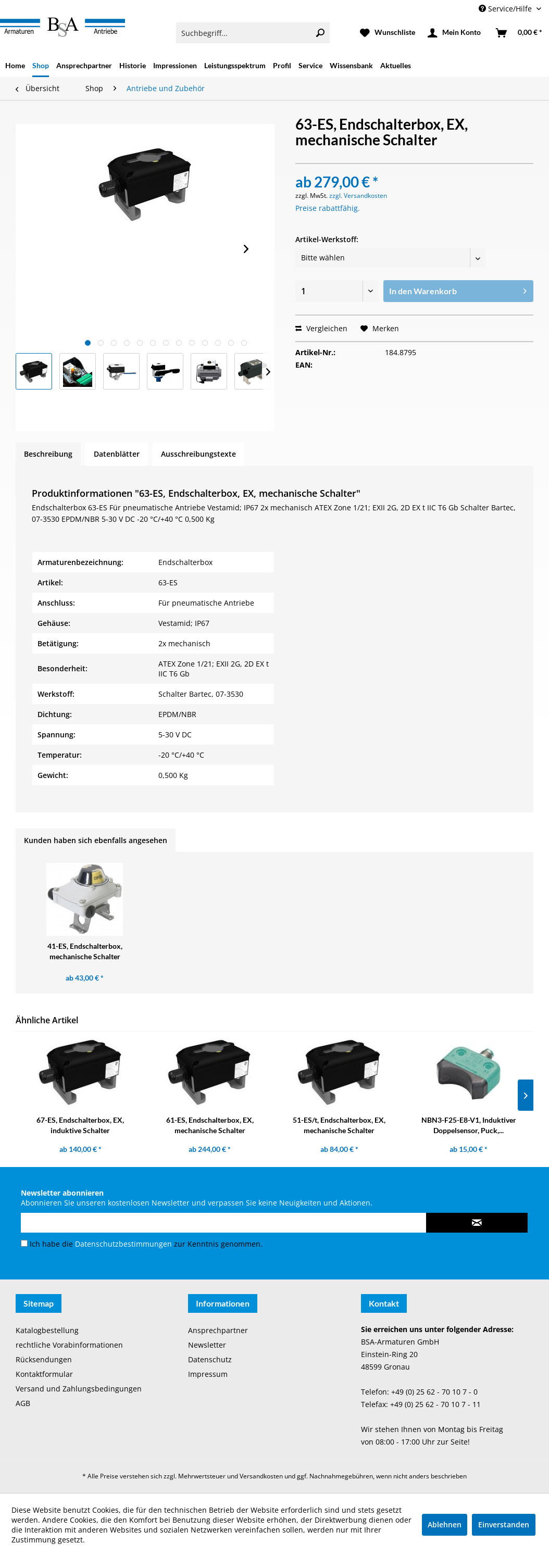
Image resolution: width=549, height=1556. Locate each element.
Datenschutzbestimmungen (123, 1244)
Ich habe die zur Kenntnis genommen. (146, 1244)
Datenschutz (210, 1359)
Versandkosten (261, 1476)
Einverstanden (503, 1524)
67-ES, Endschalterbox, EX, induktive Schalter (80, 1125)
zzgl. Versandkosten (358, 195)
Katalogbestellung (47, 1330)
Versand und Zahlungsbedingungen (79, 1389)
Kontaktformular (44, 1374)
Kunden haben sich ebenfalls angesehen (95, 840)
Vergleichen (321, 328)
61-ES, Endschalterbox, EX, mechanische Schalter (210, 1125)
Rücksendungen (44, 1359)
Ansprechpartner (218, 1330)
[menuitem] (253, 32)
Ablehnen (444, 1524)
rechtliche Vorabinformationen (69, 1345)
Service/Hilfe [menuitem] (506, 9)
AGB (23, 1403)
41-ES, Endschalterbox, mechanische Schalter (84, 951)
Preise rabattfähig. (327, 208)
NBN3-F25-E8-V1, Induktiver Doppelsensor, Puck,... (468, 1125)
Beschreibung (48, 454)
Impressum (208, 1374)
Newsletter (207, 1345)
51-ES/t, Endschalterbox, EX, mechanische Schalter (339, 1125)
